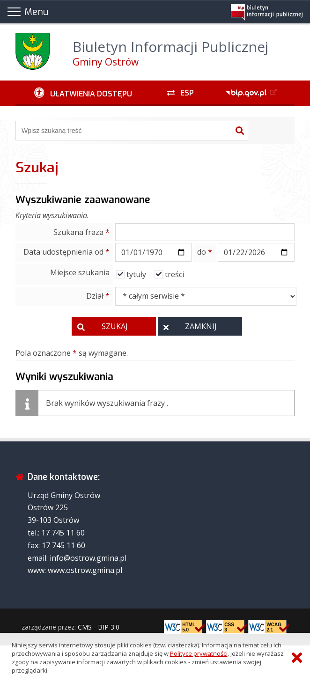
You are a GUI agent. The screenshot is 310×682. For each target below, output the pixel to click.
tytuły (136, 274)
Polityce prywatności (199, 653)
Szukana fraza (81, 232)
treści (174, 274)
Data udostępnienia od (66, 252)
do (204, 252)
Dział (98, 296)
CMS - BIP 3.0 (98, 627)
